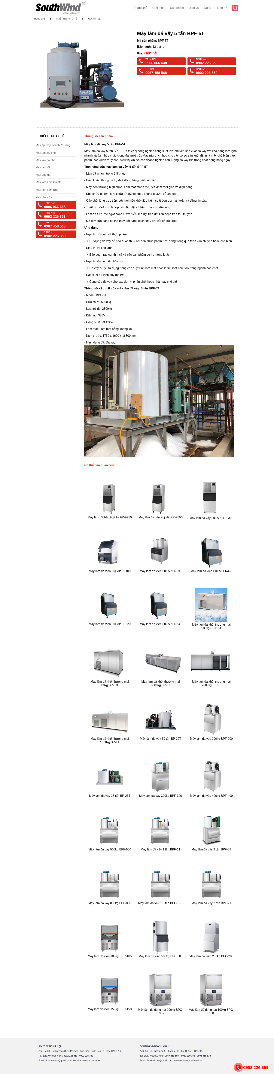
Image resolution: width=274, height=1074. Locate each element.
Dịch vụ (194, 7)
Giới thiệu (158, 7)
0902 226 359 (206, 73)
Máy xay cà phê (45, 160)
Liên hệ (222, 7)
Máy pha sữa (44, 197)
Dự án (208, 7)
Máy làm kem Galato (49, 182)
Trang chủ (141, 7)
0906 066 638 (156, 63)
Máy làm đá (94, 18)
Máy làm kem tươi (47, 189)
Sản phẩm (177, 7)
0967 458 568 (156, 73)
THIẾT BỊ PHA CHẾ (66, 18)
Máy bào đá (43, 174)
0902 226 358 (206, 63)
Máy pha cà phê (46, 152)
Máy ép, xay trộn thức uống (53, 145)
